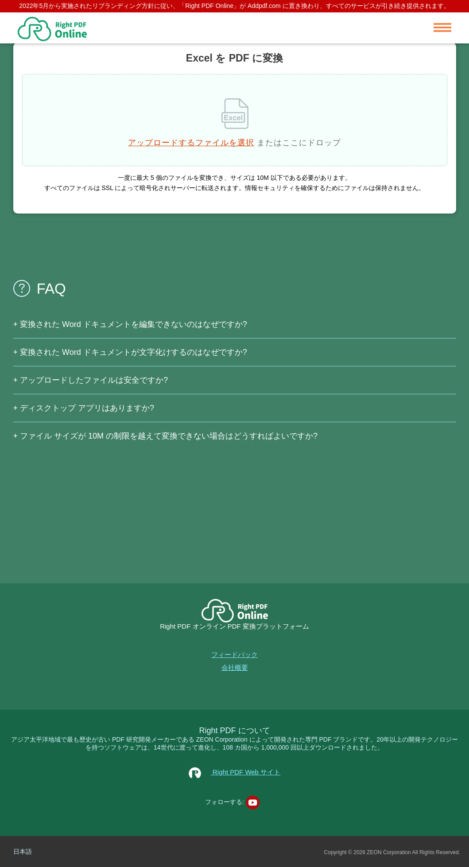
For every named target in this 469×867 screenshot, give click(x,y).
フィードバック (234, 654)
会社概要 (234, 667)
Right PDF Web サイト (234, 772)
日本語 (22, 851)
